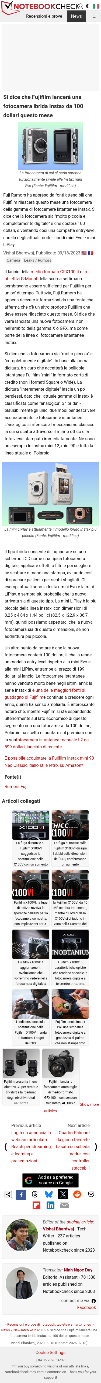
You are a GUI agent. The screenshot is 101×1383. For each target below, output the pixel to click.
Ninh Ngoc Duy (78, 1270)
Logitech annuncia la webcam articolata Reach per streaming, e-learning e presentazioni (31, 1147)
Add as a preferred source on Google (49, 1180)
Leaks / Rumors (37, 260)
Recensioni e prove (44, 16)
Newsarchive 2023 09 (30, 1330)
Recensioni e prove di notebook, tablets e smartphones (49, 1324)
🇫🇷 (90, 253)
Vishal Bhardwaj (58, 1229)
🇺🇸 (84, 253)
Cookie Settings (51, 1352)
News (76, 16)
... (94, 16)
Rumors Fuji (16, 786)
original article (80, 1222)
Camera (13, 260)
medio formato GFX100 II (55, 271)
